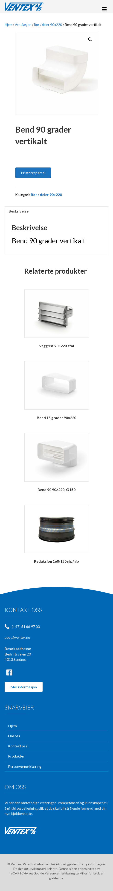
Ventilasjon (23, 25)
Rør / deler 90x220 (48, 25)
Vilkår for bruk (90, 873)
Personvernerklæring (60, 873)
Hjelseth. (52, 869)
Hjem (8, 25)
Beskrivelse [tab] (19, 211)
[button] (90, 39)
